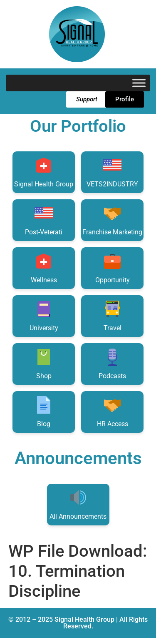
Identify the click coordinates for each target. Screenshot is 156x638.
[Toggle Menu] (139, 83)
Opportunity (112, 267)
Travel (112, 315)
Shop (44, 363)
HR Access (112, 411)
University (44, 315)
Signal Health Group (43, 171)
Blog (44, 411)
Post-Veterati (43, 219)
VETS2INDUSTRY (112, 171)
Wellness (44, 267)
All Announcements (78, 503)
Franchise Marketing (112, 219)
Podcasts (112, 363)
